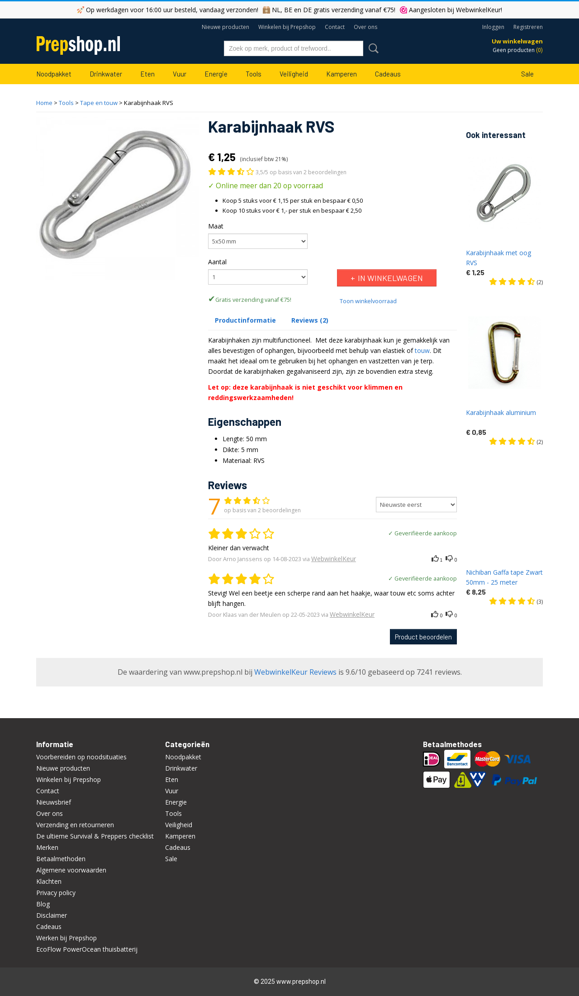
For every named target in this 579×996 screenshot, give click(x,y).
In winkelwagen (390, 278)
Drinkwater (106, 74)
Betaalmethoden (60, 858)
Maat (215, 226)
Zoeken (372, 48)
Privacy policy (56, 892)
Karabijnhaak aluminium (501, 412)
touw (422, 350)
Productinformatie (245, 320)
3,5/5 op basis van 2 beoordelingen (301, 172)
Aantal (217, 261)
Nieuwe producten (225, 27)
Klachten (49, 881)
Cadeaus (388, 74)
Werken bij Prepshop (66, 938)
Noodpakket (53, 74)
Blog (43, 904)
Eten (147, 74)
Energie (216, 74)
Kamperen (341, 74)
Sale (527, 74)
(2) (516, 282)
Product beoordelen (423, 637)
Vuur (179, 74)
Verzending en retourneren (75, 824)
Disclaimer (51, 915)
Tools (253, 74)
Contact (335, 27)
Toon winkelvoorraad (368, 301)
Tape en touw (99, 103)
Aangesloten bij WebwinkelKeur (455, 9)
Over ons (365, 27)
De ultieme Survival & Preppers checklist (95, 836)
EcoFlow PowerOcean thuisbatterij (87, 949)
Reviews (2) (309, 320)
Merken (47, 847)
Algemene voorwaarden (71, 870)
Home (44, 103)
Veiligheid (294, 74)
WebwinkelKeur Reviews (295, 672)
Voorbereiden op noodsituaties (81, 757)
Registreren (528, 27)
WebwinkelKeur (333, 558)
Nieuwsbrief (53, 802)
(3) (516, 601)
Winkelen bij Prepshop (287, 27)
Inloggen (493, 27)
